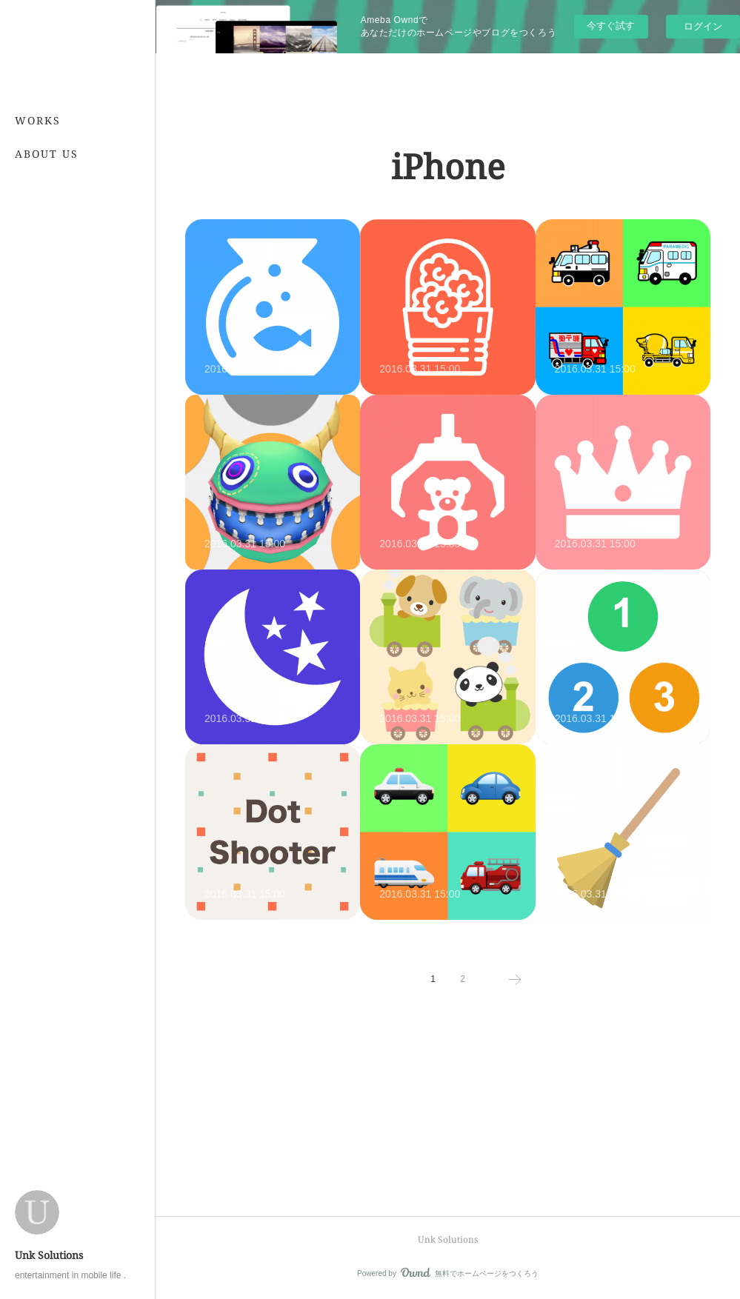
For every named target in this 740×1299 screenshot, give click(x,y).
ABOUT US (47, 154)
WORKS (38, 120)
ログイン (703, 26)
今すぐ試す (611, 25)
